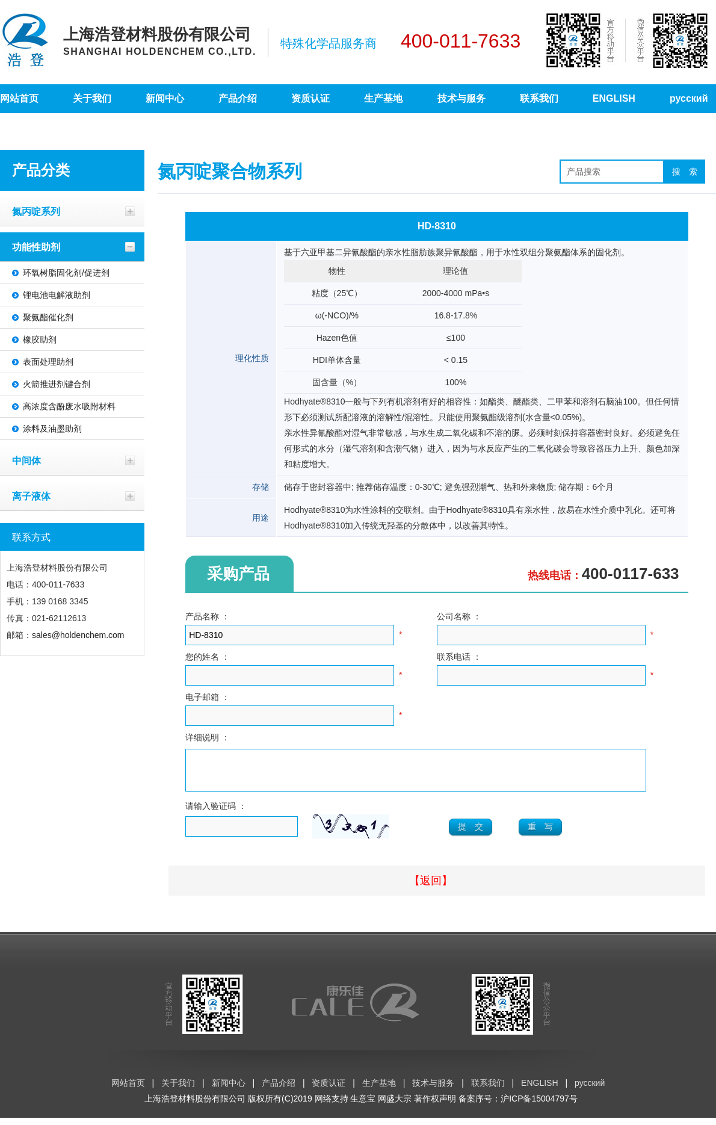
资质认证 (310, 98)
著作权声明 (435, 1106)
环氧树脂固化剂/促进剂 (66, 272)
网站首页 (19, 98)
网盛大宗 (395, 1106)
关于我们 (92, 98)
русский (689, 98)
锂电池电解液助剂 (56, 295)
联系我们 (539, 98)
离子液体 (31, 496)
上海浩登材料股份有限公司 (194, 1106)
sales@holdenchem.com (78, 635)
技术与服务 (461, 98)
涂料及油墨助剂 (52, 428)
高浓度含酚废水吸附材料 (69, 406)
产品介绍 (237, 98)
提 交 (470, 833)
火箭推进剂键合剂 (56, 384)
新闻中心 (165, 98)
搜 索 (684, 171)
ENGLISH (614, 98)
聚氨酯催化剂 (48, 317)
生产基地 (383, 98)
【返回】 (430, 888)
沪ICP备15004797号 (539, 1106)
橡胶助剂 (40, 339)
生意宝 (362, 1106)
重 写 (540, 833)
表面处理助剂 (48, 362)
